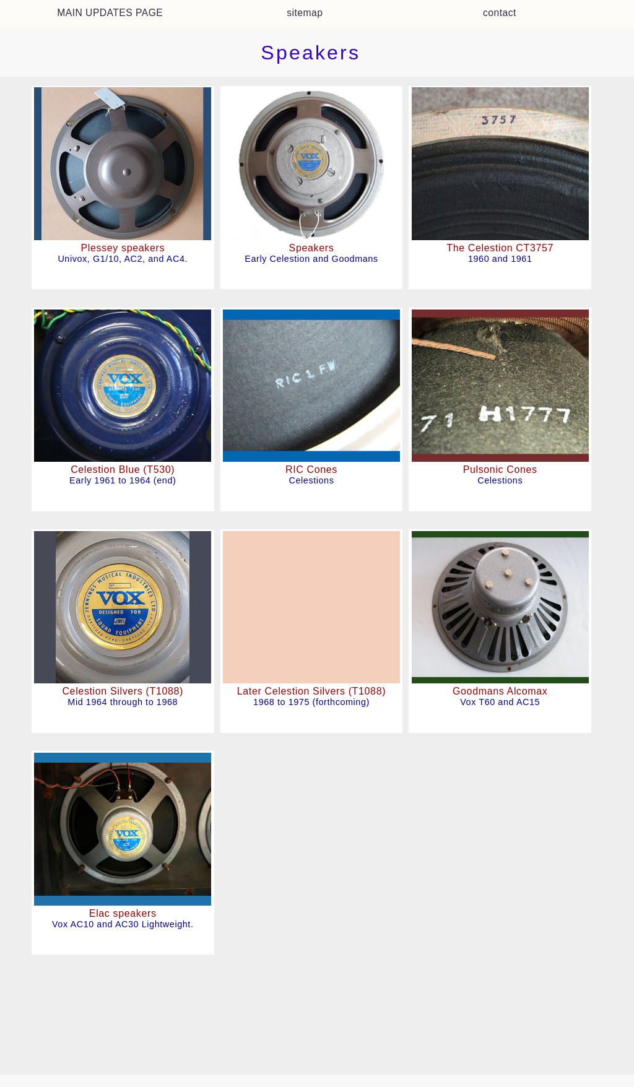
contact (499, 12)
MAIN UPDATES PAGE (110, 12)
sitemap (305, 12)
